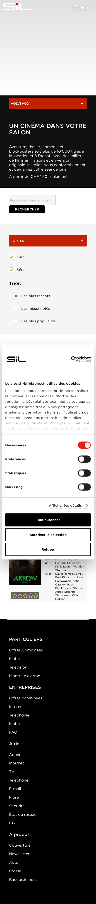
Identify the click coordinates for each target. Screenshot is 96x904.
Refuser (48, 549)
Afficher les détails (65, 505)
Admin (15, 754)
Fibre (14, 797)
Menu (85, 7)
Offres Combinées (26, 650)
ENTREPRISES (25, 687)
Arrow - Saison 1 (25, 561)
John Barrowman (69, 579)
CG (12, 823)
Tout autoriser (48, 520)
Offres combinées (25, 698)
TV (11, 771)
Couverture (20, 845)
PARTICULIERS (26, 639)
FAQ (13, 732)
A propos (19, 834)
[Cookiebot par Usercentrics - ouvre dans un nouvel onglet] (71, 359)
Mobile (15, 658)
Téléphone (18, 780)
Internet (16, 706)
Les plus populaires (35, 321)
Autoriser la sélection (48, 535)
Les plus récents (32, 296)
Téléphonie (19, 715)
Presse (15, 871)
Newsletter (19, 854)
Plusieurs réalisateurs (67, 564)
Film (16, 257)
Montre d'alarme (24, 675)
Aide (14, 743)
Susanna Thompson (65, 593)
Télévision (18, 667)
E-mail (15, 788)
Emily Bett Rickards (69, 575)
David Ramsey (64, 573)
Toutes (48, 240)
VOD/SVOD (48, 103)
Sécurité (17, 806)
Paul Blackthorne (64, 586)
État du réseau (22, 814)
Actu (13, 862)
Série (17, 270)
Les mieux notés (32, 309)
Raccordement (23, 879)
